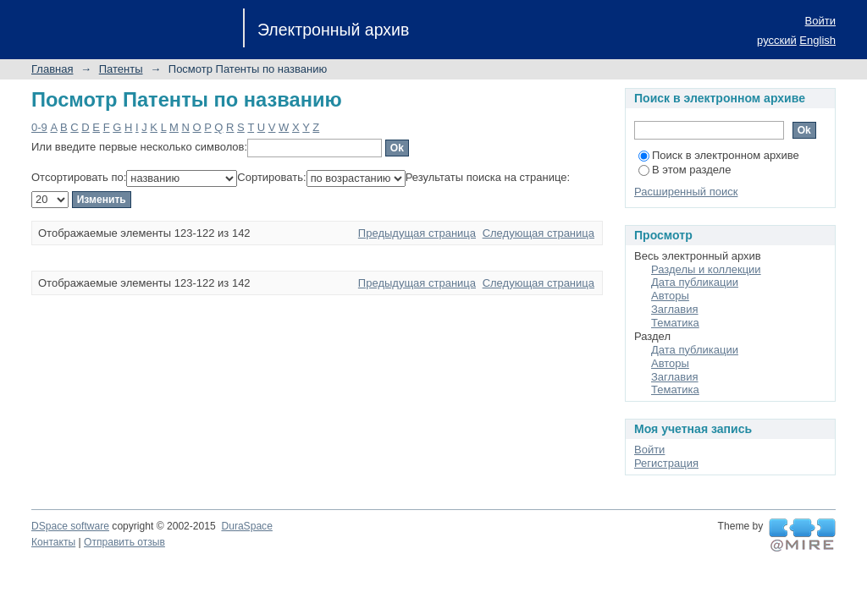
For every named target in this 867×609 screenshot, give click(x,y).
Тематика (675, 322)
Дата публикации (694, 282)
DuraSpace (246, 526)
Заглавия (675, 309)
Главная (52, 69)
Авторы (670, 295)
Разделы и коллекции (706, 269)
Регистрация (666, 463)
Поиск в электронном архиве (718, 155)
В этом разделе (684, 169)
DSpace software (70, 526)
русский (777, 40)
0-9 (39, 127)
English (817, 40)
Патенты (121, 69)
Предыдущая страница (417, 233)
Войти (820, 20)
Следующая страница (538, 233)
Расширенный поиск (685, 191)
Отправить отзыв (124, 542)
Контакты (53, 542)
